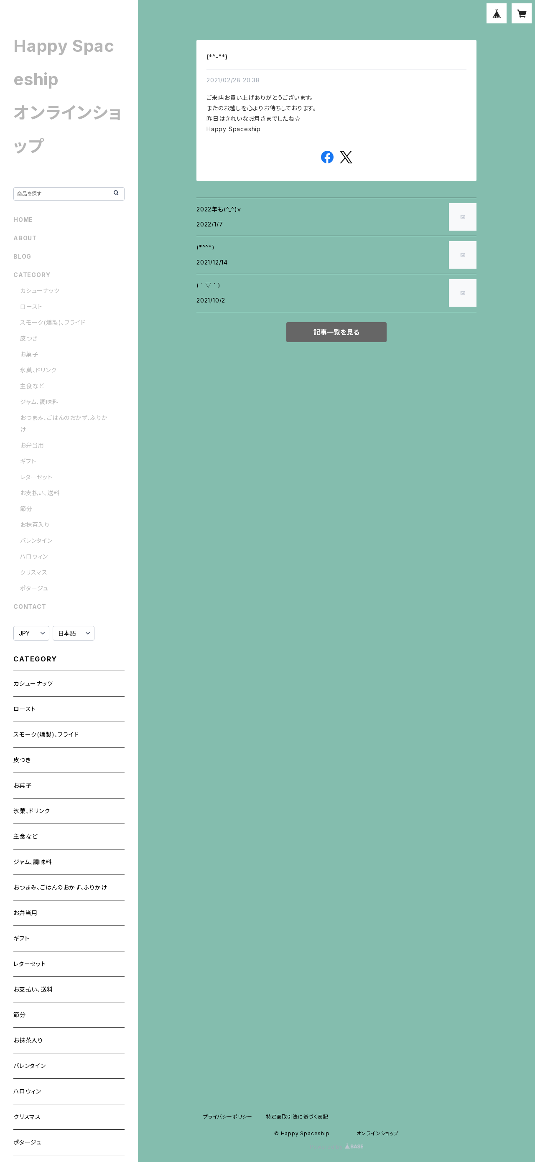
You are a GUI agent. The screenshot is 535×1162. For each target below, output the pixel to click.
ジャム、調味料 (39, 401)
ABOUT (25, 238)
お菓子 (29, 354)
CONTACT (29, 606)
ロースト (31, 306)
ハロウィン (34, 556)
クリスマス (34, 572)
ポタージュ (34, 588)
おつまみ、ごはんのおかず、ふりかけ (60, 887)
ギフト (28, 461)
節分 (26, 508)
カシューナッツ (40, 290)
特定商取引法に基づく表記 (297, 1117)
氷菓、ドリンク (38, 370)
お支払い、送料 (40, 492)
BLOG (22, 256)
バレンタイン (36, 540)
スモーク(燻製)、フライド (52, 322)
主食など (32, 385)
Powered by (336, 1147)
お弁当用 (32, 445)
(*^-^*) (217, 56)
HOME (23, 219)
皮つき (28, 338)
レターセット (36, 477)
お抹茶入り (35, 524)
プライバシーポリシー (227, 1117)
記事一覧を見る (336, 332)
